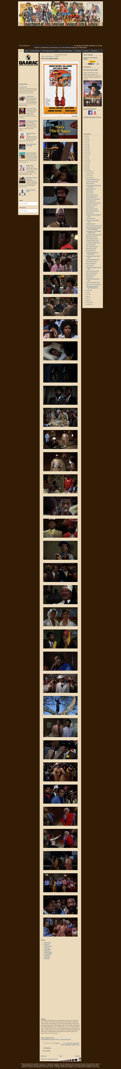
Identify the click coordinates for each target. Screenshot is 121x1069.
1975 (71, 1043)
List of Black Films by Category (64, 51)
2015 (86, 156)
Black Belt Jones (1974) (91, 236)
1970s (68, 1043)
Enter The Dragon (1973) (92, 246)
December (89, 171)
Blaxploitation (68, 1044)
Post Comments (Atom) (52, 1059)
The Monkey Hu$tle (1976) (92, 240)
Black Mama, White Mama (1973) (94, 234)
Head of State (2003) (31, 108)
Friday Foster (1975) (91, 244)
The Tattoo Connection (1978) (93, 242)
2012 (86, 162)
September (89, 177)
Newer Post (43, 1056)
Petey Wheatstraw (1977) (92, 238)
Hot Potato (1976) (90, 207)
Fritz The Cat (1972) (90, 263)
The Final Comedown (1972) (92, 179)
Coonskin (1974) (90, 265)
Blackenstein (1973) (90, 189)
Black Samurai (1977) (91, 248)
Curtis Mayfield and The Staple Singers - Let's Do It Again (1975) (56, 1039)
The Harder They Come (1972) (93, 202)
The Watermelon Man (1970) (92, 259)
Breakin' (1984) (29, 165)
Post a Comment (46, 1050)
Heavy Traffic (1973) (91, 275)
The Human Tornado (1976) (92, 271)
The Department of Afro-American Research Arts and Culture (52, 46)
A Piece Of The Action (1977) (93, 282)
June (87, 294)
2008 (86, 170)
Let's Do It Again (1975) (49, 58)
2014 (86, 158)
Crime (77, 1044)
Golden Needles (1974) (91, 197)
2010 (86, 166)
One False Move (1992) (31, 121)
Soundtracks (78, 51)
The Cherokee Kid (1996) (90, 70)
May (87, 296)
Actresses (86, 51)
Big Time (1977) (89, 193)
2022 (86, 142)
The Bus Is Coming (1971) (92, 181)
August (88, 290)
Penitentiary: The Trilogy (91, 204)
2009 (86, 168)
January (88, 304)
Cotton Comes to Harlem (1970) (93, 284)
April (87, 298)
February (88, 302)
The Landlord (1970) (91, 201)
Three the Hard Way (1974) (92, 210)
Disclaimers (94, 51)
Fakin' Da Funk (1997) (31, 153)
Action (74, 1043)
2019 (86, 148)
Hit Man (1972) (89, 191)
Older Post (77, 1056)
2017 (86, 152)
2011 (86, 164)
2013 (86, 160)
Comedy (74, 1044)
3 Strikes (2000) (30, 96)
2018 (86, 150)
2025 (86, 136)
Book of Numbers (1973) (92, 273)
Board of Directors (35, 51)
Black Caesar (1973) (91, 250)
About (26, 51)
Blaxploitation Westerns (31, 177)
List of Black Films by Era (48, 51)
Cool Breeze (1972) (90, 223)
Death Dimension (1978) (91, 208)
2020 (86, 146)
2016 (86, 154)
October (88, 175)
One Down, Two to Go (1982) (93, 199)
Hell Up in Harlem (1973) (92, 195)
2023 (86, 140)
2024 (86, 138)
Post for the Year (23, 87)
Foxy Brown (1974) (90, 218)
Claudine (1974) (90, 277)
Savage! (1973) (89, 212)
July (87, 292)
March (88, 300)
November (89, 173)
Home (60, 1056)
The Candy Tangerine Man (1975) (94, 225)
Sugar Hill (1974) (90, 183)
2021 (86, 144)
